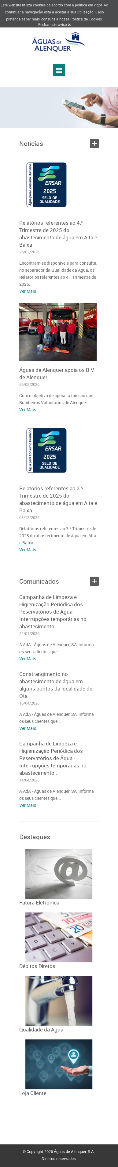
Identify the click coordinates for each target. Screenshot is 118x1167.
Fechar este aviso (54, 24)
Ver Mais (27, 291)
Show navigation (59, 70)
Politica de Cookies (86, 18)
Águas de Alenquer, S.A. (74, 1151)
